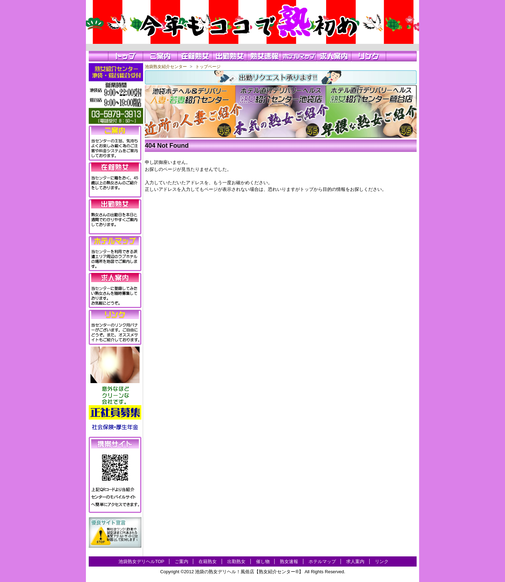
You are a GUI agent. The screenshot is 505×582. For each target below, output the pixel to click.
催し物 (263, 561)
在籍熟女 (207, 561)
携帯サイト (115, 443)
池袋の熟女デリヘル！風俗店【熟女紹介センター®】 (249, 571)
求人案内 (355, 561)
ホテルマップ (322, 561)
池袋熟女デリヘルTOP (141, 561)
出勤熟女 (236, 561)
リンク (382, 561)
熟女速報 (289, 561)
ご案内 (181, 561)
